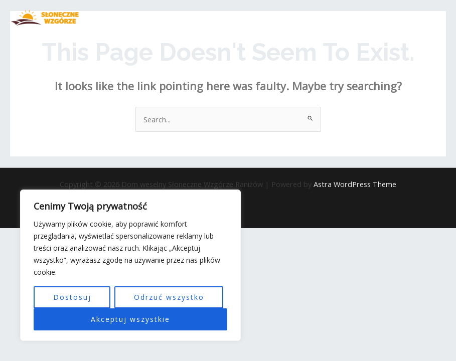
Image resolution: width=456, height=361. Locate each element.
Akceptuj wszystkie (130, 319)
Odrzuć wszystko (169, 297)
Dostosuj (72, 297)
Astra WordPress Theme (355, 184)
